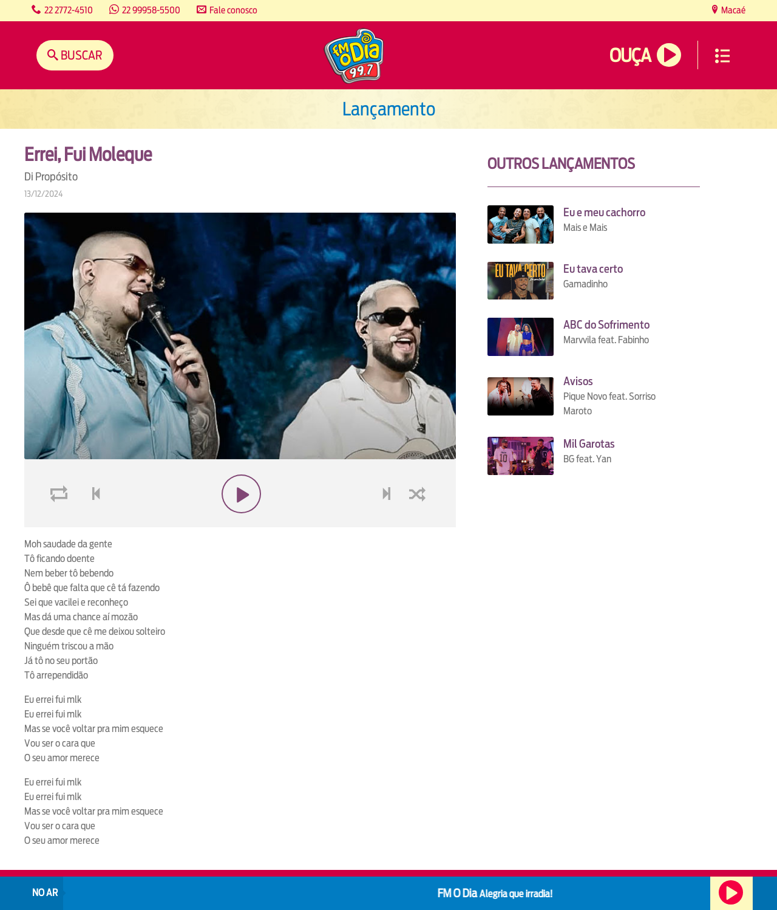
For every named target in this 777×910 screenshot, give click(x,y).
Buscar (80, 55)
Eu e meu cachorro (604, 212)
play (240, 523)
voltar (92, 523)
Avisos (578, 381)
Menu (722, 55)
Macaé (732, 10)
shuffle (419, 523)
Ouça (630, 55)
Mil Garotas (589, 443)
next (387, 523)
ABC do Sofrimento (606, 324)
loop (60, 523)
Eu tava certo (593, 268)
